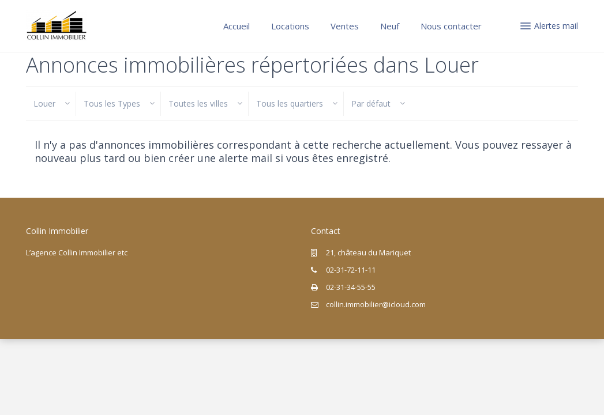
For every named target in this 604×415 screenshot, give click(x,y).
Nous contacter (451, 26)
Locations (290, 26)
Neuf (389, 26)
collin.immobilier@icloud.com (376, 304)
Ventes (345, 26)
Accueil (236, 26)
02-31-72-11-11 (351, 270)
